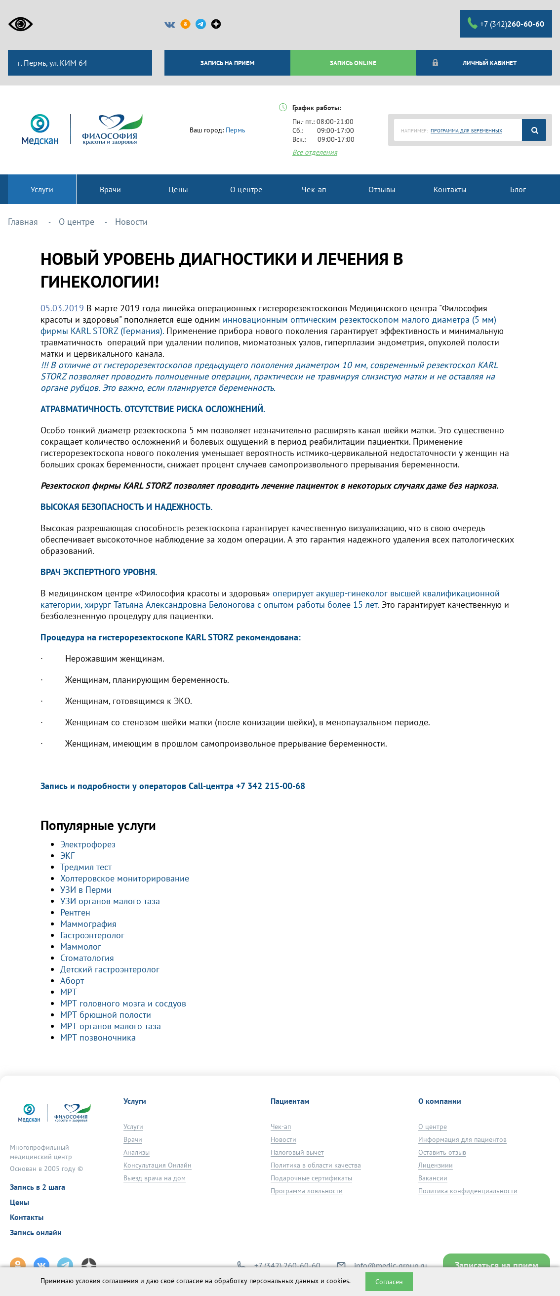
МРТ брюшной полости (105, 1014)
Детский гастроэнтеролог (110, 969)
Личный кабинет (474, 63)
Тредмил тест (86, 867)
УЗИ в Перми (86, 889)
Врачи (132, 1139)
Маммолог (80, 946)
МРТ (68, 992)
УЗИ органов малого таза (110, 901)
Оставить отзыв (442, 1152)
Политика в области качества (316, 1165)
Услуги (133, 1126)
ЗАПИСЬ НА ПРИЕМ (227, 63)
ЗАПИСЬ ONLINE (353, 63)
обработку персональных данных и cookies (281, 1280)
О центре (432, 1126)
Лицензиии (435, 1165)
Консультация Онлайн (157, 1165)
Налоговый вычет (297, 1152)
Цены (19, 1202)
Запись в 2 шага (37, 1187)
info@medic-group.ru (390, 1265)
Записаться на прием (496, 1265)
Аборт (72, 980)
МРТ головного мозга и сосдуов (123, 1003)
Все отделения (314, 152)
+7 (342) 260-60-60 (287, 1265)
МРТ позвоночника (98, 1037)
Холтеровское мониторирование (124, 878)
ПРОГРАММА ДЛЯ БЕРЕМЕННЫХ (466, 130)
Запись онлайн (36, 1232)
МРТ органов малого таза (110, 1026)
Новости (283, 1139)
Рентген (75, 912)
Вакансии (432, 1177)
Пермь (235, 129)
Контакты (26, 1217)
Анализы (136, 1152)
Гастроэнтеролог (92, 935)
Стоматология (87, 957)
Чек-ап (281, 1126)
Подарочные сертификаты (311, 1177)
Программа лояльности (307, 1190)
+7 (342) (506, 23)
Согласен (389, 1281)
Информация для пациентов (462, 1139)
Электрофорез (88, 844)
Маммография (88, 923)
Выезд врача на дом (154, 1177)
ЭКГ (67, 855)
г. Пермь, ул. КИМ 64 (51, 63)
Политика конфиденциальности (468, 1190)
